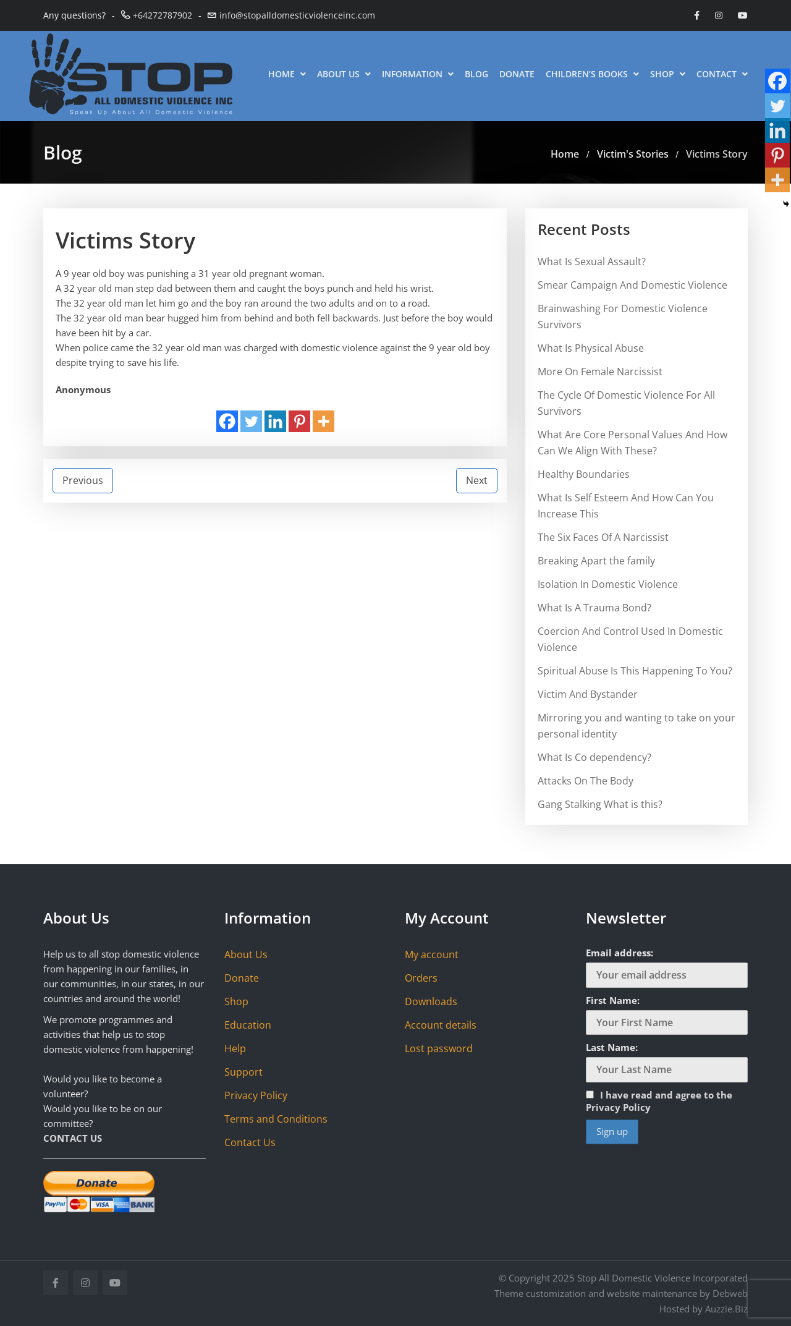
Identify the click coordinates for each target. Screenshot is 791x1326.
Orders (421, 978)
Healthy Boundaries (584, 474)
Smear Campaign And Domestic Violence (632, 285)
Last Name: (612, 1047)
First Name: (613, 1000)
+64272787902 (162, 15)
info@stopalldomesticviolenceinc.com (297, 15)
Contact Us (250, 1142)
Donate (517, 74)
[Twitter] (251, 421)
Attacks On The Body (585, 781)
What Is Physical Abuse (591, 348)
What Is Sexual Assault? (592, 261)
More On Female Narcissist (600, 371)
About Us (344, 74)
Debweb (730, 1293)
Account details (440, 1025)
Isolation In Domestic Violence (608, 584)
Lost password (439, 1048)
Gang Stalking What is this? (600, 804)
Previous (82, 480)
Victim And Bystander (588, 694)
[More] (323, 421)
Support (243, 1072)
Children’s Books (592, 74)
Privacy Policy (255, 1095)
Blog (476, 74)
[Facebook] (227, 421)
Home (287, 74)
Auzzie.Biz (726, 1309)
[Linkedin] (275, 421)
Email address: (619, 952)
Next (477, 480)
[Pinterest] (299, 421)
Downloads (431, 1001)
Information (418, 74)
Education (247, 1025)
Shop (667, 74)
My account (432, 954)
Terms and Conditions (276, 1119)
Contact (722, 74)
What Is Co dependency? (594, 757)
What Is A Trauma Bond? (594, 607)
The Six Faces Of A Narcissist (603, 537)
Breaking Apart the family (596, 560)
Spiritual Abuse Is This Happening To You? (635, 671)
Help (235, 1048)
